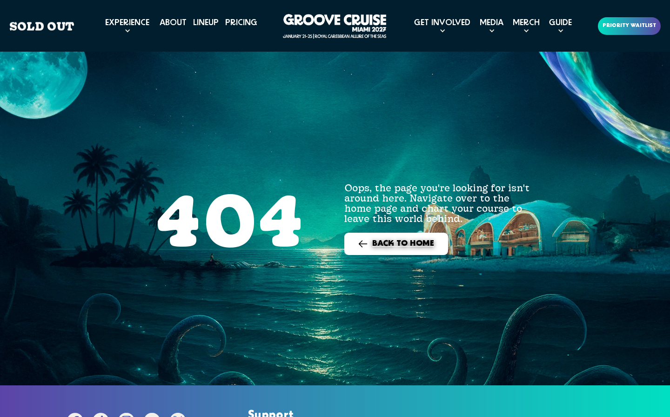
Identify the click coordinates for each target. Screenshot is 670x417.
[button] (127, 26)
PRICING (241, 23)
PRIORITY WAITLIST (629, 26)
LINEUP (206, 23)
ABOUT (173, 23)
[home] (335, 26)
